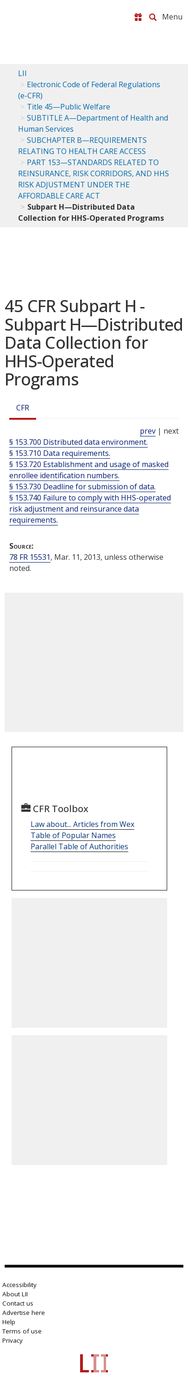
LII (22, 73)
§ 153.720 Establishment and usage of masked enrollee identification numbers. (89, 469)
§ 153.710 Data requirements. (59, 453)
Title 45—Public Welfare (68, 107)
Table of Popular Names (73, 835)
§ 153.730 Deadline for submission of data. (82, 486)
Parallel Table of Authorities (79, 846)
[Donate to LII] (138, 17)
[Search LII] (152, 17)
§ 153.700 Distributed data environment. (78, 442)
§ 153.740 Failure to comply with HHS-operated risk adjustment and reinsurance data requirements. (90, 509)
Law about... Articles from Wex (82, 824)
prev (148, 431)
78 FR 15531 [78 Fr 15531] (29, 557)
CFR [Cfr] (22, 408)
